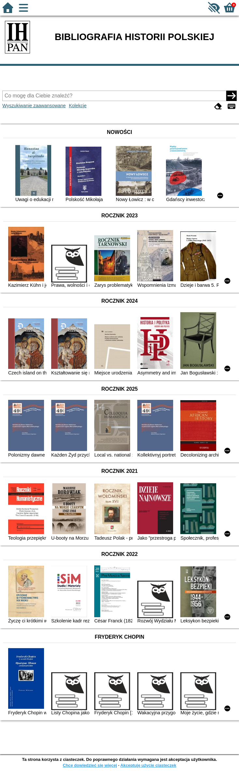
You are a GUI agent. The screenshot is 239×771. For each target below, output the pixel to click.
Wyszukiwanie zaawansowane (34, 105)
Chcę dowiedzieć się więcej (90, 765)
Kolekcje (77, 105)
